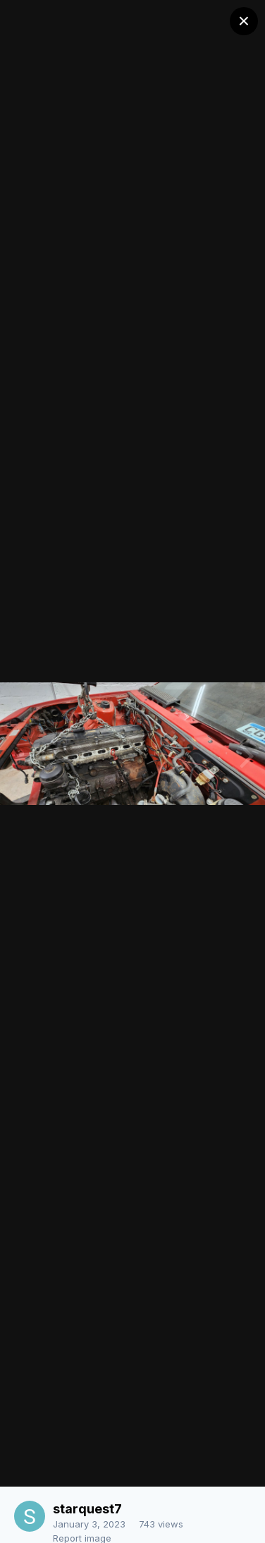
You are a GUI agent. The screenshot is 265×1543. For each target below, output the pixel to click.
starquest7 (87, 1508)
